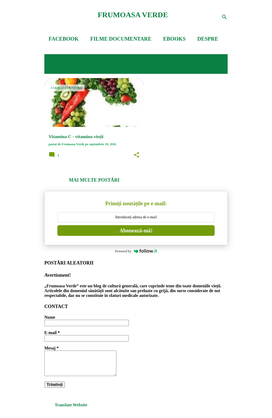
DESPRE (207, 39)
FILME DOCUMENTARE (120, 39)
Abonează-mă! (136, 230)
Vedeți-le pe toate (74, 67)
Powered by (136, 251)
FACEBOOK (64, 39)
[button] (136, 155)
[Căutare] (224, 17)
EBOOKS (174, 39)
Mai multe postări (94, 180)
